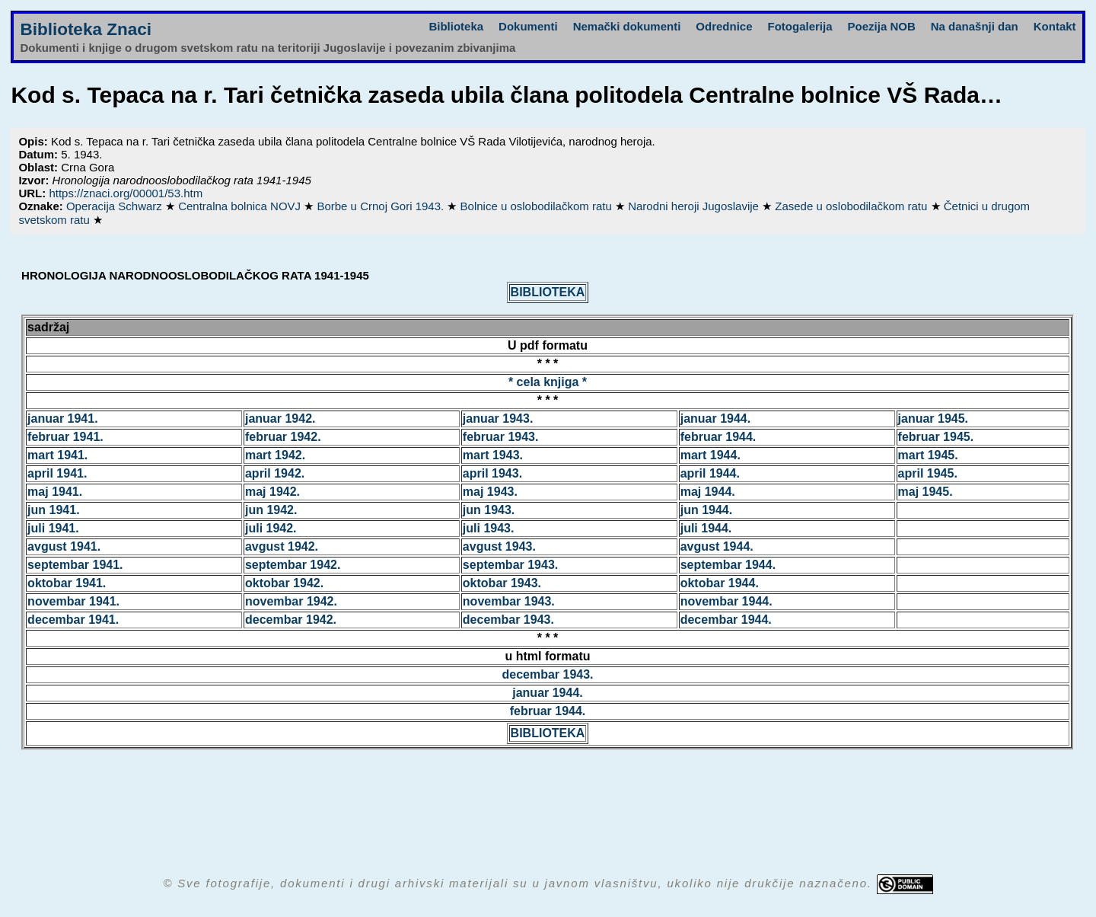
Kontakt (1055, 26)
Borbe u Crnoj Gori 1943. (382, 206)
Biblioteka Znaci (85, 29)
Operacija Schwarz (115, 206)
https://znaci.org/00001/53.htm (125, 193)
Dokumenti (528, 26)
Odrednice (724, 26)
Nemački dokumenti (627, 26)
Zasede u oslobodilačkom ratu (852, 206)
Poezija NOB (882, 26)
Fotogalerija (800, 26)
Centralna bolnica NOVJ (241, 206)
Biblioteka (456, 26)
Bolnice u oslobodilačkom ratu (537, 206)
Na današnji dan (974, 26)
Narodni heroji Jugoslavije (695, 206)
